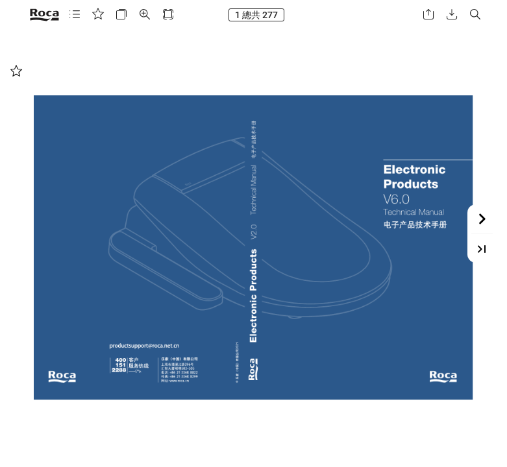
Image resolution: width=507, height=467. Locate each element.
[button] (74, 14)
